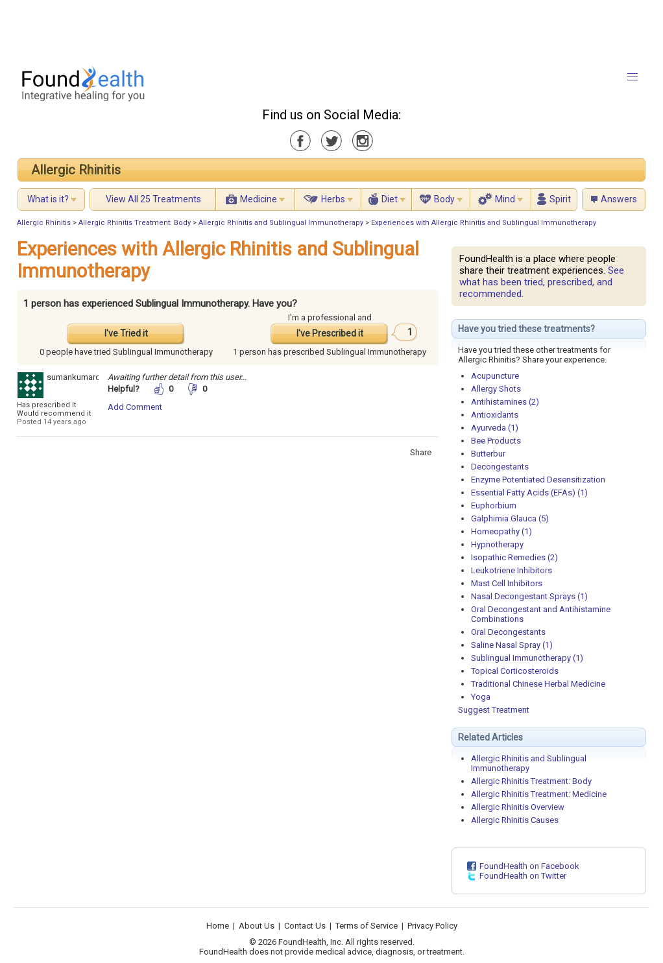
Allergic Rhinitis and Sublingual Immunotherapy (281, 223)
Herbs (333, 199)
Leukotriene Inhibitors (511, 570)
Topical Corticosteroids (515, 671)
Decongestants (500, 466)
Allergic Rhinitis (76, 170)
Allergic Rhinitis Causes (515, 820)
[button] (632, 77)
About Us (256, 926)
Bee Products (496, 441)
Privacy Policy (432, 926)
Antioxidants (494, 415)
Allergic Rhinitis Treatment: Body (134, 223)
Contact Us (305, 926)
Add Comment (135, 407)
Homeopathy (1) (501, 531)
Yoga (480, 697)
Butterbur (488, 453)
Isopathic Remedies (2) (514, 557)
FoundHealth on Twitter (522, 876)
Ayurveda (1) (494, 428)
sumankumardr (75, 377)
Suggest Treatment (493, 710)
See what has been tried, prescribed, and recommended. (541, 282)
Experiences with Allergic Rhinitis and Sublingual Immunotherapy (483, 223)
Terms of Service (366, 926)
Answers (619, 199)
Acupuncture (495, 376)
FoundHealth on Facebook (529, 866)
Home (217, 926)
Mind (505, 199)
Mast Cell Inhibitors (506, 583)
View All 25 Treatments (153, 199)
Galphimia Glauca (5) (510, 518)
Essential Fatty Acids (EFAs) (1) (529, 492)
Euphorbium (493, 505)
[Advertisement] (331, 29)
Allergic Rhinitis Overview (517, 807)
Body (444, 199)
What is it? (48, 199)
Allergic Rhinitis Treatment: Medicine (539, 794)
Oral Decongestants (508, 632)
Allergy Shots (496, 389)
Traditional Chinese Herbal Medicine (538, 684)
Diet (389, 199)
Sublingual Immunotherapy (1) (527, 658)
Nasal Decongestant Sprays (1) (529, 596)
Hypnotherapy (497, 544)
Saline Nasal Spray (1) (512, 645)
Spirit (560, 199)
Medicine (258, 199)
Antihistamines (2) (505, 402)
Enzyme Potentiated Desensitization (538, 479)
